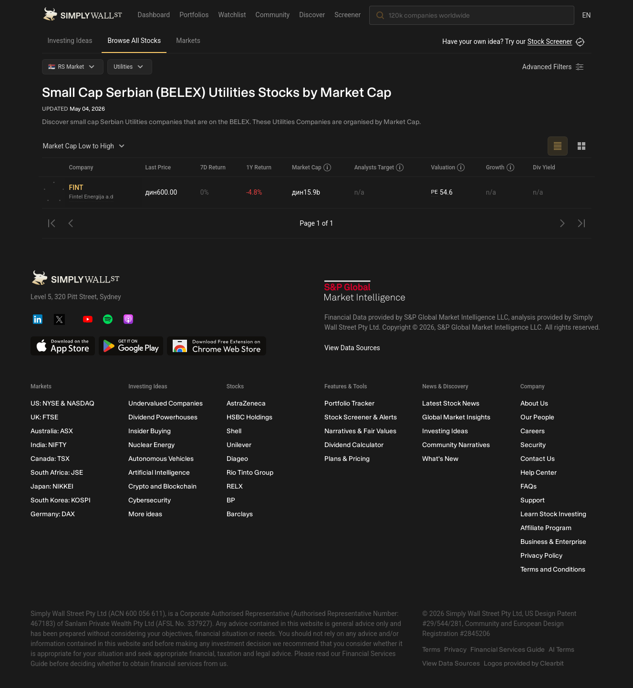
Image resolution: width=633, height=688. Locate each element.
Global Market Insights (456, 417)
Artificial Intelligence (159, 473)
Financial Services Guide (507, 650)
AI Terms (561, 650)
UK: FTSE (44, 417)
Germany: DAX (53, 514)
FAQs (528, 486)
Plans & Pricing (346, 459)
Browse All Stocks (134, 40)
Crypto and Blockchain (162, 486)
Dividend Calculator (353, 445)
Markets (188, 40)
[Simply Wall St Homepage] (82, 15)
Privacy (455, 650)
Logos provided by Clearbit (524, 663)
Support (532, 500)
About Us (534, 403)
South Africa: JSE (57, 473)
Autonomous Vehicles (161, 459)
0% (205, 192)
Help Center (538, 473)
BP (230, 500)
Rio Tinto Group (249, 473)
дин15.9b (306, 192)
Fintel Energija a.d (91, 197)
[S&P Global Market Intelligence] (364, 293)
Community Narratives (456, 445)
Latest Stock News (450, 403)
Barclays (239, 514)
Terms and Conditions (552, 569)
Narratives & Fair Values (360, 431)
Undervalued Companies (165, 403)
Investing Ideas (70, 40)
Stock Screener (550, 41)
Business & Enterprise (553, 542)
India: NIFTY (48, 445)
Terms (431, 650)
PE (434, 192)
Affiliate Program (545, 528)
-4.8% (255, 192)
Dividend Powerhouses (162, 417)
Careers (532, 431)
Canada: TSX (50, 459)
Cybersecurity (149, 500)
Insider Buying (149, 431)
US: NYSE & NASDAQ (62, 403)
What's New (440, 459)
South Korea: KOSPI (61, 500)
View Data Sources (352, 348)
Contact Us (537, 459)
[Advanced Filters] (553, 66)
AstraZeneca (245, 403)
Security (532, 445)
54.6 (442, 192)
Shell (233, 431)
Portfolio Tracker (349, 403)
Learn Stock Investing (553, 514)
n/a (359, 192)
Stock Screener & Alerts (360, 417)
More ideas (145, 514)
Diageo (237, 459)
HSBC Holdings (249, 417)
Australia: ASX (52, 431)
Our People (537, 417)
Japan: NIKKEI (52, 486)
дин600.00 (161, 192)
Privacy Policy (541, 556)
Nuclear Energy (151, 445)
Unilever (238, 445)
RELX (234, 486)
